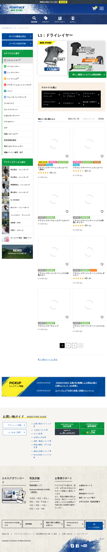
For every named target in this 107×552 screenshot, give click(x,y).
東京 (45, 498)
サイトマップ (82, 534)
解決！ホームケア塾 (87, 498)
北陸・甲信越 (41, 502)
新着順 (101, 119)
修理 (81, 490)
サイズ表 (38, 434)
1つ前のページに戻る (47, 359)
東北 (39, 498)
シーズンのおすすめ (20, 43)
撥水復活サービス (86, 494)
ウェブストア (7, 28)
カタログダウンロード (13, 480)
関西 (37, 505)
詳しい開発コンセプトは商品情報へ (89, 75)
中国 (43, 505)
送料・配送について (42, 441)
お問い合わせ (67, 534)
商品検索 (34, 19)
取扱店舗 (34, 478)
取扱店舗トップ (36, 485)
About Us (5, 534)
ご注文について (41, 430)
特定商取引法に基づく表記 (46, 534)
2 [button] (74, 345)
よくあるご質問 (16, 432)
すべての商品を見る (20, 36)
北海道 (32, 498)
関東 (31, 502)
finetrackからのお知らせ (17, 251)
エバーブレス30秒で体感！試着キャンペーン (74, 390)
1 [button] (68, 345)
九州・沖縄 (40, 509)
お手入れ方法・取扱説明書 (89, 502)
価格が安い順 (73, 119)
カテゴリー (46, 19)
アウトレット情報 (16, 425)
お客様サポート (63, 478)
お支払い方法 (40, 437)
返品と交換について (42, 451)
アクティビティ (59, 19)
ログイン (72, 19)
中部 (31, 505)
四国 (31, 509)
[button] (62, 345)
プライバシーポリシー (22, 534)
